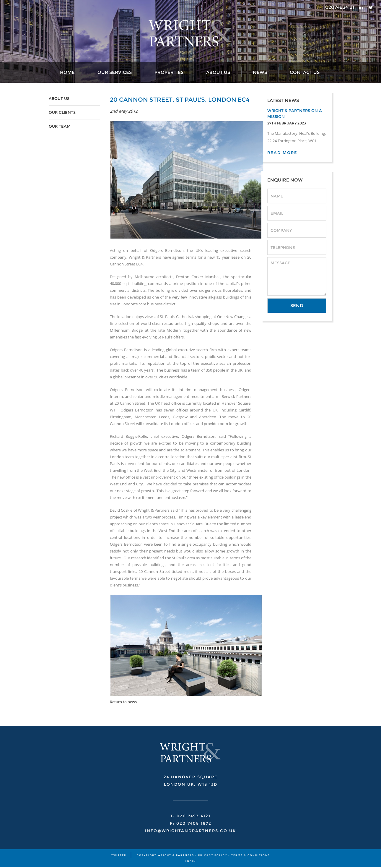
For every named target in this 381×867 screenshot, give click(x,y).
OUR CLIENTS (62, 112)
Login (190, 861)
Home (67, 72)
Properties (168, 72)
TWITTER (118, 855)
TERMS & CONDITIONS (250, 855)
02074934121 (339, 7)
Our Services (114, 72)
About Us (218, 72)
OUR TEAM (60, 126)
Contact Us (305, 72)
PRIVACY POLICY (212, 855)
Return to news (123, 701)
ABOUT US (59, 98)
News (260, 72)
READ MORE (282, 152)
